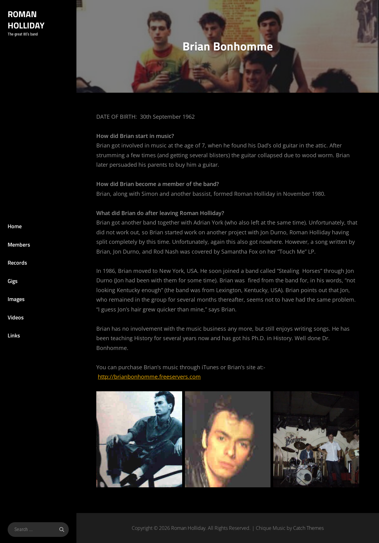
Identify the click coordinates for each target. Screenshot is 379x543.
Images (16, 299)
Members (19, 244)
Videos (16, 317)
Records (17, 262)
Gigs (12, 281)
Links (14, 335)
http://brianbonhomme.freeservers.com (149, 376)
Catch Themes (308, 528)
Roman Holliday (26, 19)
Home (15, 226)
